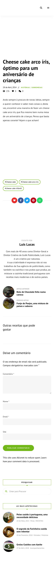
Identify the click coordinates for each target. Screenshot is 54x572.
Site (4, 432)
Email (6, 416)
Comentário (8, 374)
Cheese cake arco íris (30, 182)
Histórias (25, 88)
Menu (48, 8)
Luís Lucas (27, 244)
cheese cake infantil (14, 188)
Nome (6, 401)
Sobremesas (37, 88)
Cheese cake (11, 182)
